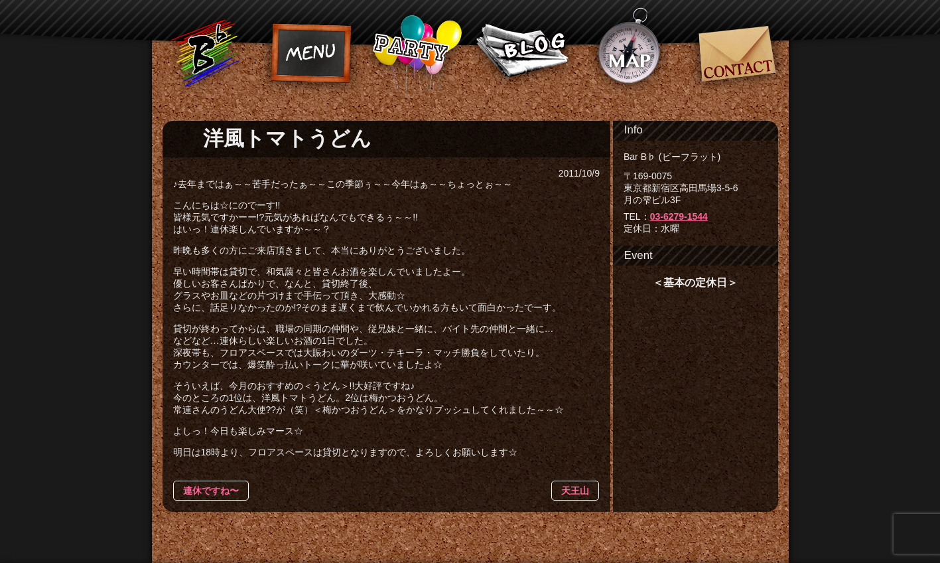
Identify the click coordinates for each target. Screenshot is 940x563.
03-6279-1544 (679, 216)
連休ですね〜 (211, 490)
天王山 (575, 490)
